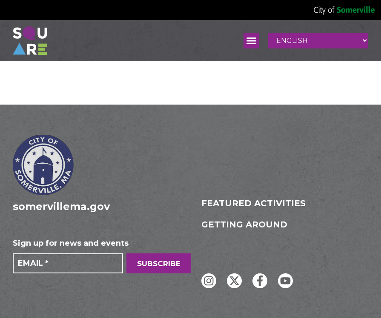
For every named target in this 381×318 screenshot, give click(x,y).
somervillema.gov (61, 206)
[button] (251, 41)
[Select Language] (318, 40)
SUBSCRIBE (158, 263)
